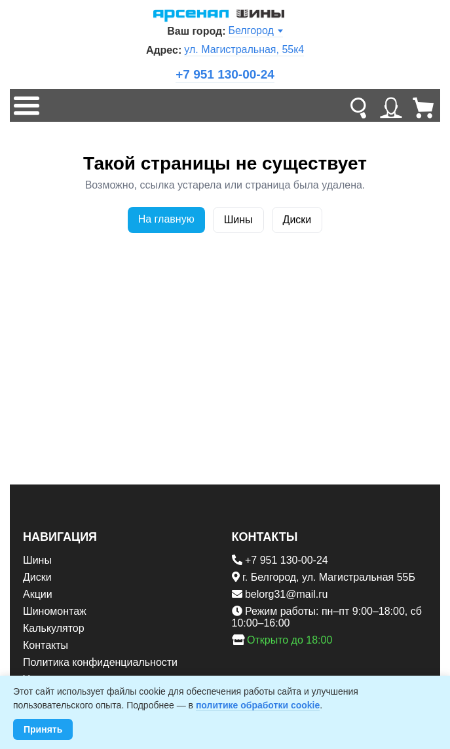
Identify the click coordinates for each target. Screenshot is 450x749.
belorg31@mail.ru (286, 594)
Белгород (255, 30)
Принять (43, 729)
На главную (166, 219)
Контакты (45, 645)
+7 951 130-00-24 (225, 74)
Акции (37, 594)
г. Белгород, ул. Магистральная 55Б (328, 577)
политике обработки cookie (258, 705)
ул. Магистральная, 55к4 (244, 49)
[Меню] (26, 105)
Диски (297, 219)
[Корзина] (423, 105)
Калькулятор (53, 628)
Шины (238, 219)
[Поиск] (358, 105)
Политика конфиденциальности (100, 662)
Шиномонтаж (54, 611)
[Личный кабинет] (391, 105)
